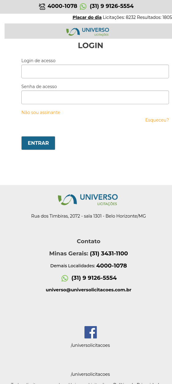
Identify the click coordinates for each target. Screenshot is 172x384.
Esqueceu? (157, 120)
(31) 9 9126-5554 (106, 6)
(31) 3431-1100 (109, 253)
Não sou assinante (40, 112)
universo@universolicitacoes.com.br (88, 290)
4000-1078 (57, 6)
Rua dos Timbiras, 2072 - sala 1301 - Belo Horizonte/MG (88, 216)
